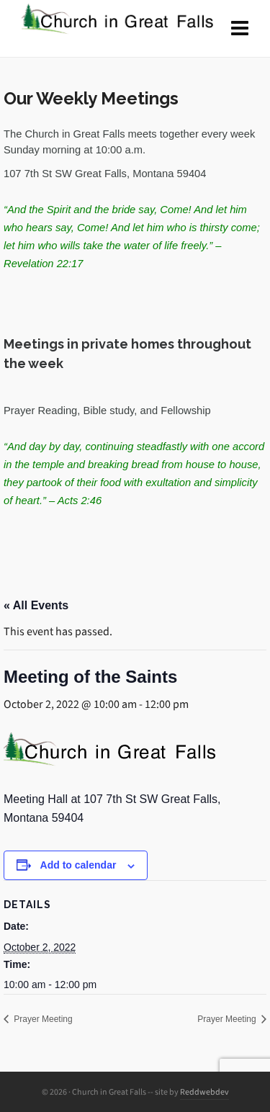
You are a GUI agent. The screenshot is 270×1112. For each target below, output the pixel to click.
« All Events (36, 605)
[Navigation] (239, 29)
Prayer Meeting (42, 1019)
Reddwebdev (204, 1092)
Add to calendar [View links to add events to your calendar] (78, 865)
